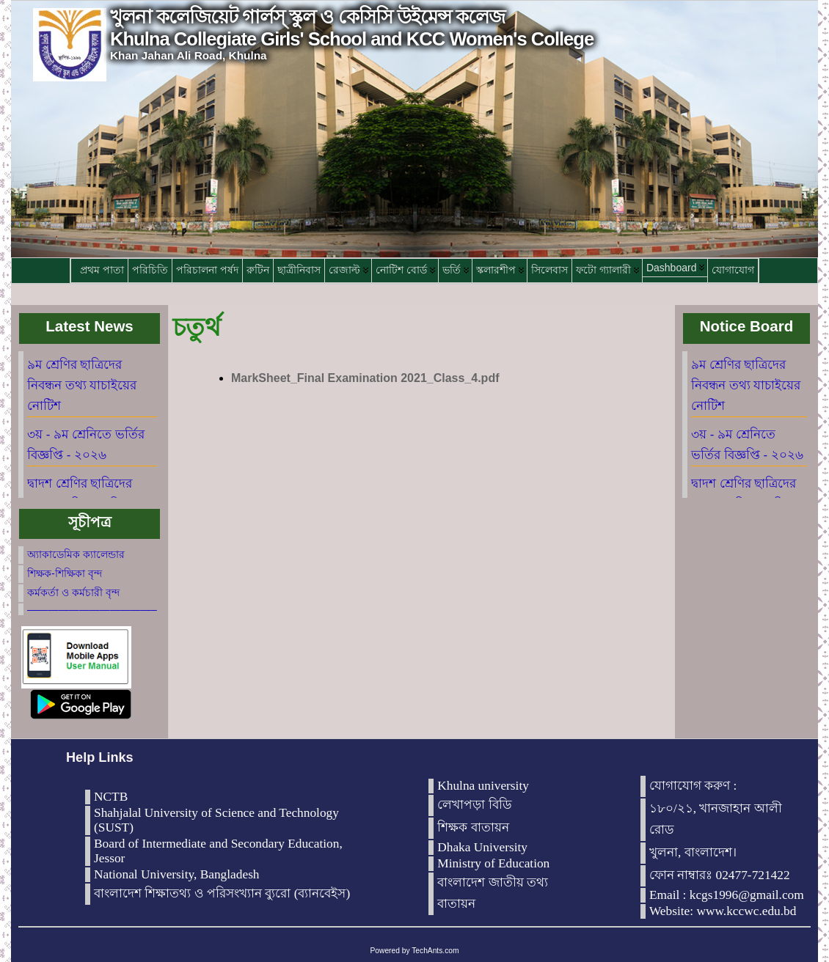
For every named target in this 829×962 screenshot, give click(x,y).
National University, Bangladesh (177, 874)
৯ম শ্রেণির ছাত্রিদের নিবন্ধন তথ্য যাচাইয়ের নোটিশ (81, 385)
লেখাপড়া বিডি (474, 805)
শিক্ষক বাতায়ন (472, 827)
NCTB (111, 797)
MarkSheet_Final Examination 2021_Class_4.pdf (365, 378)
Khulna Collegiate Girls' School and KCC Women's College (352, 39)
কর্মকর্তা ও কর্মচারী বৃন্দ (73, 592)
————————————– (92, 609)
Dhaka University (482, 847)
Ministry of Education (493, 863)
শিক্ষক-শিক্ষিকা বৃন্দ (64, 573)
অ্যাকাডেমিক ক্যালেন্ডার (76, 554)
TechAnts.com (435, 951)
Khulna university (483, 786)
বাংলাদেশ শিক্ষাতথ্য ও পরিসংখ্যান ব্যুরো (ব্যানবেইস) (222, 893)
